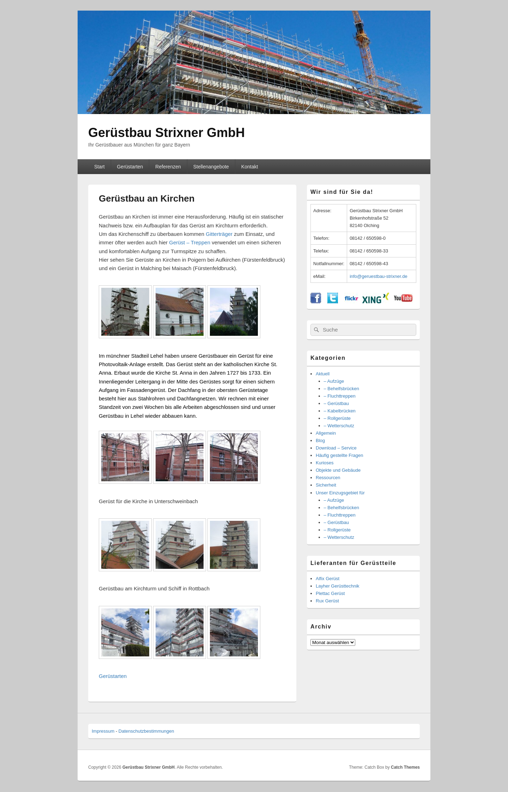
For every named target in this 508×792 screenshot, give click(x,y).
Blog (320, 440)
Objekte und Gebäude (338, 470)
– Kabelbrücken (340, 410)
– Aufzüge (334, 381)
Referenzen (168, 166)
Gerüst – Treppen (190, 242)
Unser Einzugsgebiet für (340, 492)
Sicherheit (326, 485)
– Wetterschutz (339, 425)
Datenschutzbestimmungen (146, 731)
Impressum (103, 731)
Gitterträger (219, 234)
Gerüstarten (130, 166)
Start (99, 166)
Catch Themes (405, 767)
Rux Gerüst (327, 600)
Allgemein (326, 433)
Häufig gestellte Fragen (339, 455)
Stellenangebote (211, 166)
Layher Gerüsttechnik (337, 586)
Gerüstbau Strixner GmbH (166, 132)
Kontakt (249, 166)
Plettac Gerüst (330, 593)
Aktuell (322, 373)
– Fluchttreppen (340, 396)
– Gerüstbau (336, 403)
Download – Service (336, 448)
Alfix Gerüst (327, 578)
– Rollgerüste (337, 418)
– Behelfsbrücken (341, 388)
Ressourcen (328, 477)
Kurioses (325, 462)
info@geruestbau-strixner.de (378, 276)
